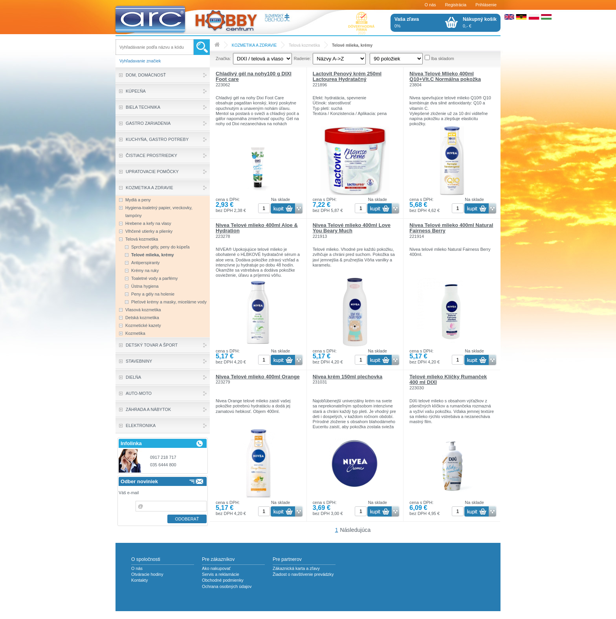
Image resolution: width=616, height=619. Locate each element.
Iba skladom (442, 58)
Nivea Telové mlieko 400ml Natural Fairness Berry (451, 228)
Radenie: (302, 58)
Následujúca (355, 530)
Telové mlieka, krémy (352, 45)
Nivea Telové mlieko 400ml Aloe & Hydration (257, 228)
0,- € (480, 22)
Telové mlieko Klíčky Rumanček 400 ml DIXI (448, 379)
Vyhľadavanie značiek (140, 60)
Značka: (223, 58)
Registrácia (455, 4)
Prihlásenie (486, 4)
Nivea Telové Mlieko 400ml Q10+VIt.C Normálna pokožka (445, 76)
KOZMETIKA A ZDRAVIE (254, 45)
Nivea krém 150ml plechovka (348, 377)
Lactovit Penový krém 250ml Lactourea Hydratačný (347, 76)
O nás (430, 4)
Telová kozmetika (304, 45)
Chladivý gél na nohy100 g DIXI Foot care (254, 76)
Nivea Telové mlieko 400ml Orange (258, 377)
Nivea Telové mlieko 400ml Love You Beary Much (351, 228)
